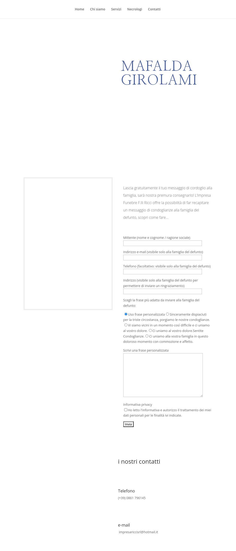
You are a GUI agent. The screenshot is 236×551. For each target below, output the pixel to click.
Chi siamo (97, 9)
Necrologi (134, 9)
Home (79, 9)
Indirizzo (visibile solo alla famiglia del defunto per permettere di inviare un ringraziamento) (162, 285)
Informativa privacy (167, 410)
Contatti (154, 9)
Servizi (116, 9)
